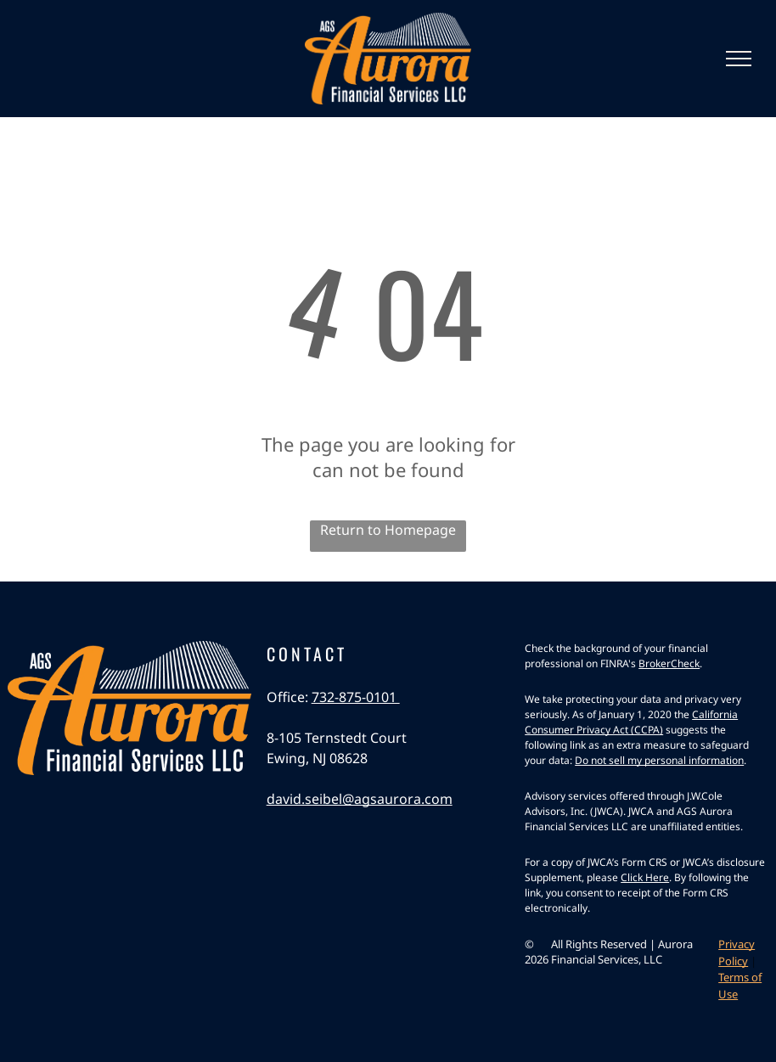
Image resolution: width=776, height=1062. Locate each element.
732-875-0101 (356, 697)
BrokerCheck (669, 663)
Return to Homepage (388, 529)
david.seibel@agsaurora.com (360, 798)
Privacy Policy (736, 952)
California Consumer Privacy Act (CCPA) (631, 722)
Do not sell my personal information (659, 760)
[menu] (739, 59)
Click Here (645, 877)
